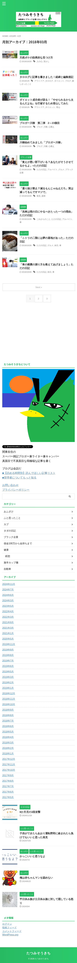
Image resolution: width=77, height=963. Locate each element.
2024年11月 (8, 584)
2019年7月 (8, 660)
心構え (51, 127)
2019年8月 (8, 655)
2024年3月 (8, 600)
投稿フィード (9, 927)
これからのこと (43, 219)
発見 (39, 196)
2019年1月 (8, 688)
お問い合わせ (10, 485)
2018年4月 (8, 737)
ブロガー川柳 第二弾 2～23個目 (40, 123)
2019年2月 (8, 682)
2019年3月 (8, 677)
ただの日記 (41, 169)
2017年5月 (8, 797)
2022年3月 (8, 617)
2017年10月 (8, 770)
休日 (56, 245)
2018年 (13, 36)
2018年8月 (8, 715)
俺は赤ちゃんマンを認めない (36, 877)
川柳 (45, 127)
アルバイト (52, 169)
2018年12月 (8, 693)
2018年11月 (8, 699)
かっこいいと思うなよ (32, 856)
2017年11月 (8, 764)
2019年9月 (8, 649)
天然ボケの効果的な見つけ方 (36, 57)
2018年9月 (8, 710)
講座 (44, 196)
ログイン (7, 924)
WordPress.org (10, 934)
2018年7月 (8, 720)
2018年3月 (8, 742)
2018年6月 (8, 726)
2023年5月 (8, 606)
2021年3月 (8, 628)
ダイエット (59, 81)
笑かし (46, 61)
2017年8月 (8, 781)
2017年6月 (8, 792)
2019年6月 (8, 666)
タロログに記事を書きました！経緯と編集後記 (46, 77)
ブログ (68, 81)
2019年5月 (8, 671)
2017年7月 (8, 786)
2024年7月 (8, 589)
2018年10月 (8, 704)
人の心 (39, 61)
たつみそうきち (38, 953)
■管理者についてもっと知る (19, 477)
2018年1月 (8, 753)
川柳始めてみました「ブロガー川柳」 (41, 142)
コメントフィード (12, 931)
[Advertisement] (27, 338)
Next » (39, 287)
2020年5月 (8, 638)
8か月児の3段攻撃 (30, 812)
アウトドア (39, 81)
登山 (58, 107)
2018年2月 (8, 748)
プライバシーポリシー (15, 489)
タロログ (49, 81)
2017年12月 (8, 759)
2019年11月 (8, 644)
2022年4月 (8, 611)
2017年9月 (8, 775)
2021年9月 (8, 622)
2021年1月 (8, 633)
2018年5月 (8, 731)
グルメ (61, 169)
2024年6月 (8, 595)
